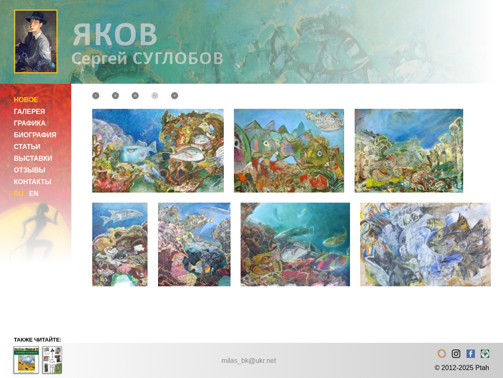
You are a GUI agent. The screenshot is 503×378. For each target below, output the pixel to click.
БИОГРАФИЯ (35, 135)
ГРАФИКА (30, 123)
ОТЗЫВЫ (29, 170)
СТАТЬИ (27, 146)
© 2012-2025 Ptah (462, 367)
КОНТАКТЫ (33, 181)
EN (33, 193)
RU (18, 193)
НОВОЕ (26, 99)
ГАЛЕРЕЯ (29, 111)
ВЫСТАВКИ (33, 158)
